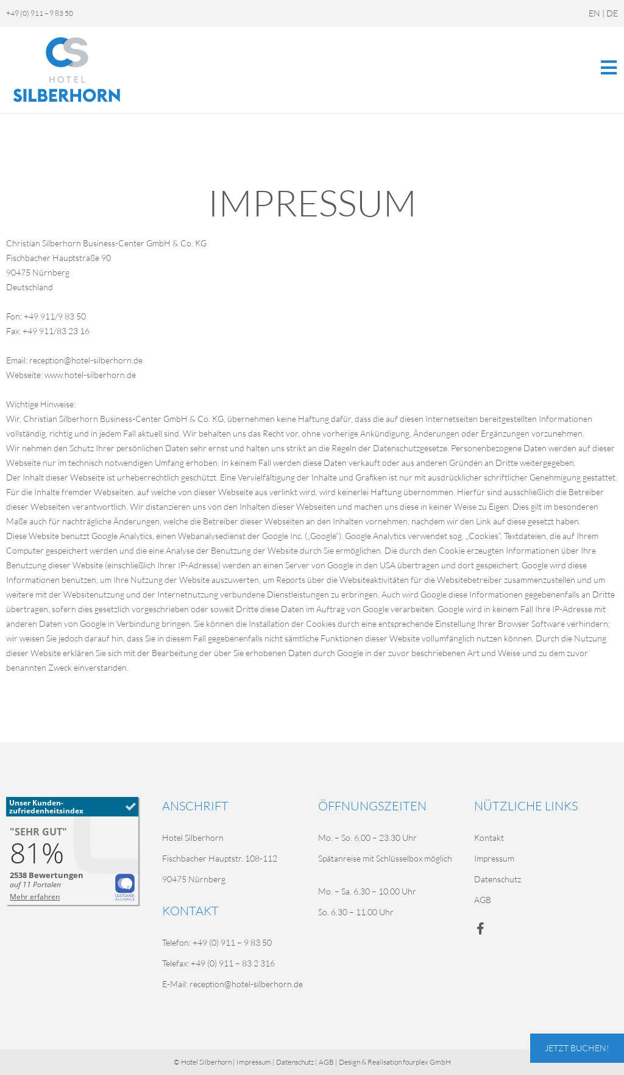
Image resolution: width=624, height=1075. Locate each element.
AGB (482, 900)
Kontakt (489, 837)
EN (594, 13)
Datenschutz (497, 879)
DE (612, 13)
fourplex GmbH (427, 1061)
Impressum (494, 858)
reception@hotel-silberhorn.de (246, 984)
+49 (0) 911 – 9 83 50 (39, 13)
